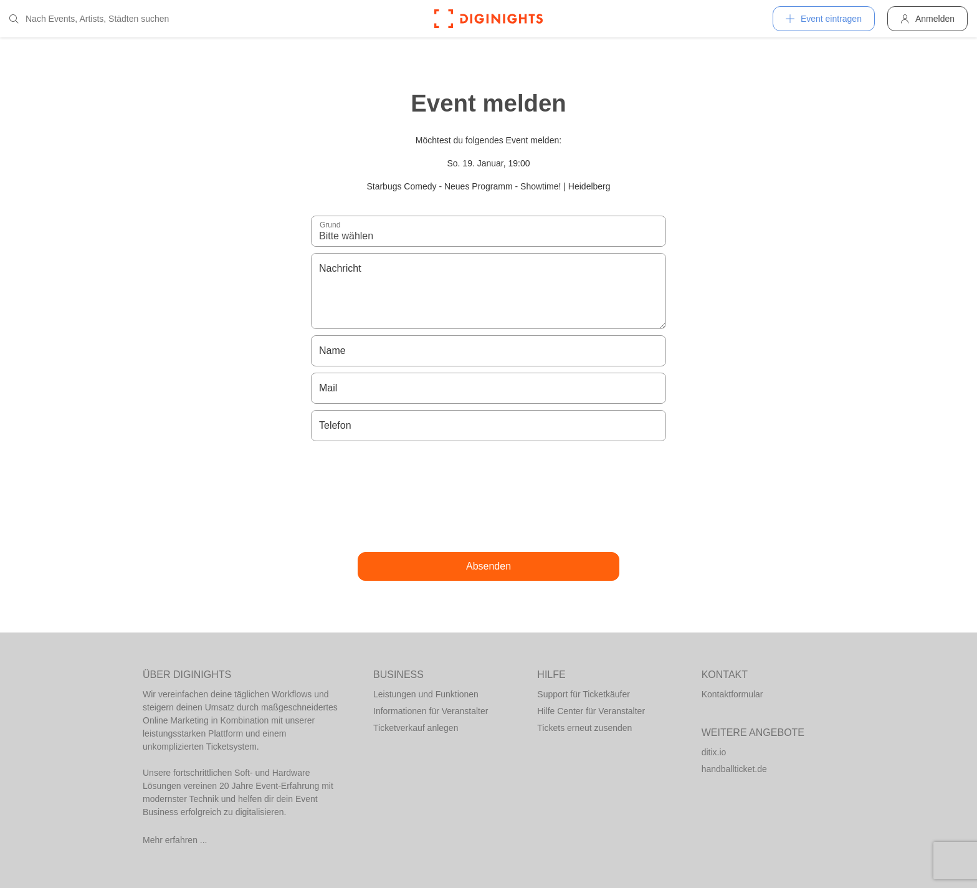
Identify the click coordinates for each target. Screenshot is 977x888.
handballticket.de (734, 769)
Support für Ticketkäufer (583, 694)
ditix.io (714, 752)
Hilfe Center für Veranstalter (591, 711)
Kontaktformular (732, 694)
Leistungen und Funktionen (426, 694)
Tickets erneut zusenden (584, 728)
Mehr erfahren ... (175, 840)
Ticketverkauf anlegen (415, 728)
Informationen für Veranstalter (430, 711)
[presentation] (488, 496)
